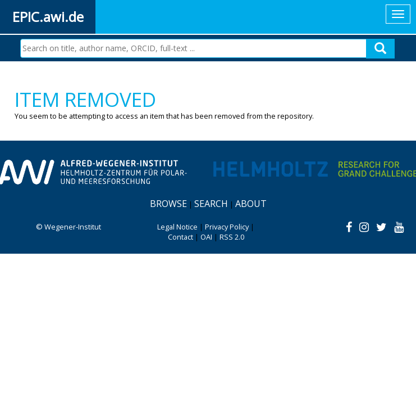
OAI (206, 237)
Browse (168, 203)
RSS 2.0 (232, 237)
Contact (180, 237)
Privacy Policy (227, 227)
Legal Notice (177, 227)
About (251, 203)
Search (211, 203)
